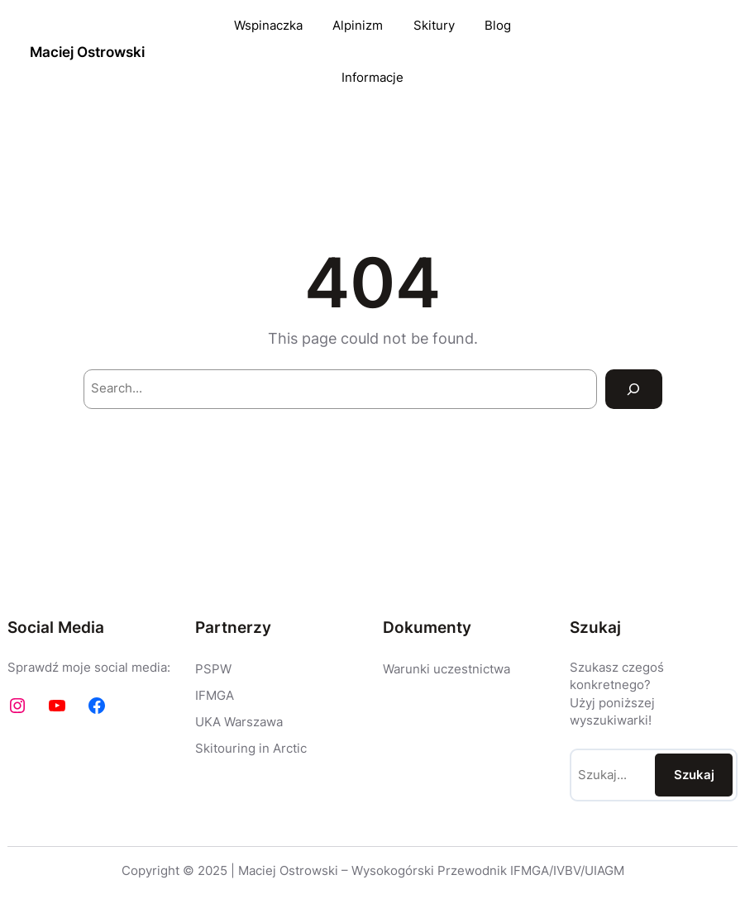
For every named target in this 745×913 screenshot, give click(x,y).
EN (707, 52)
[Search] (633, 389)
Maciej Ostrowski (87, 51)
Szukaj (694, 774)
